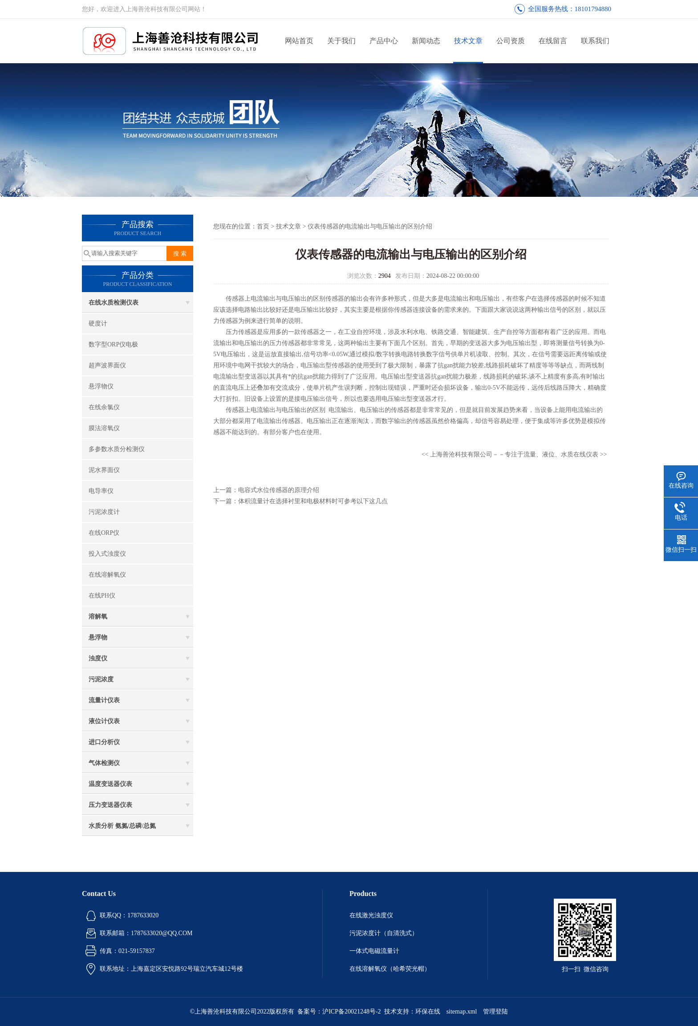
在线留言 (553, 41)
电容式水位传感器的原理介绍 (278, 490)
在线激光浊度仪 (371, 915)
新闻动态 (426, 41)
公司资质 (510, 41)
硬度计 (98, 323)
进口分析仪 (104, 742)
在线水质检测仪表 (113, 302)
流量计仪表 (104, 700)
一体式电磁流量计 (374, 951)
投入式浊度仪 (107, 553)
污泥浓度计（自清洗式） (383, 933)
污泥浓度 (101, 679)
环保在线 (427, 1011)
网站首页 (299, 41)
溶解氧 (98, 616)
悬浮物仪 (101, 386)
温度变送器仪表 (110, 784)
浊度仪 (98, 658)
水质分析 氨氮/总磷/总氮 (122, 825)
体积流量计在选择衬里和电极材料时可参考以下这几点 (313, 501)
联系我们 (595, 41)
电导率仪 (101, 491)
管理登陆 (495, 1011)
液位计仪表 (104, 721)
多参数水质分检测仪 (117, 449)
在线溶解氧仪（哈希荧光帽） (389, 968)
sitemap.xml (461, 1011)
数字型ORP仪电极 (113, 344)
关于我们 (341, 41)
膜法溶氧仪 (104, 428)
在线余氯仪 (104, 407)
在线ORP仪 (104, 532)
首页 (263, 226)
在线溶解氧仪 (107, 574)
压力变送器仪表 (110, 805)
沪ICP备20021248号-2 (351, 1011)
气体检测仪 (104, 763)
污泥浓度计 (104, 512)
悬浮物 (98, 637)
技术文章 (468, 41)
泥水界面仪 (104, 470)
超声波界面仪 (107, 365)
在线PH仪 (102, 595)
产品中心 (383, 41)
